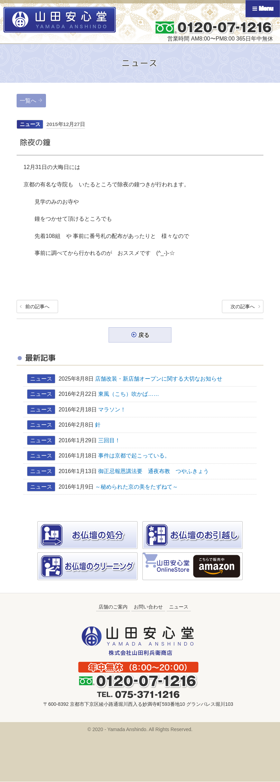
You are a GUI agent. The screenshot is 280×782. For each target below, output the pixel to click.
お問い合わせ (148, 607)
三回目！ (109, 440)
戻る (143, 335)
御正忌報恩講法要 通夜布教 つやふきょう (153, 471)
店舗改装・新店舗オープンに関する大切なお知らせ (158, 379)
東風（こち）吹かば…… (131, 394)
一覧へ (28, 101)
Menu (262, 8)
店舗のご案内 (113, 607)
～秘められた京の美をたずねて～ (136, 487)
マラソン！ (112, 409)
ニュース (30, 124)
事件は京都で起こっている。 (134, 456)
